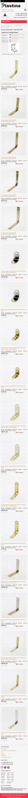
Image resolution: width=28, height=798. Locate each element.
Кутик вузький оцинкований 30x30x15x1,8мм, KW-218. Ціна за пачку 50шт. (13, 348)
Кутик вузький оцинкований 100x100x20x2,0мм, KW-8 (8, 83)
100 (10, 35)
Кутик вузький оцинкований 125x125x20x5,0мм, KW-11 (8, 195)
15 (12, 40)
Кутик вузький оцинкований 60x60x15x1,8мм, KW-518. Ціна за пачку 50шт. (13, 582)
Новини (3, 753)
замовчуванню (10, 54)
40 (16, 34)
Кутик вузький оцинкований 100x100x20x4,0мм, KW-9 (8, 120)
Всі (10, 34)
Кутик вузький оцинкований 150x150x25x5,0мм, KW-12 (8, 233)
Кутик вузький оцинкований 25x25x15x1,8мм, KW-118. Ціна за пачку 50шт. (13, 272)
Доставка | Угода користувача (8, 750)
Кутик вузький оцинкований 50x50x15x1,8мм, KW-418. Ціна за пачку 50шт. (13, 505)
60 (19, 34)
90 (23, 34)
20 (14, 40)
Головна (3, 25)
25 (12, 34)
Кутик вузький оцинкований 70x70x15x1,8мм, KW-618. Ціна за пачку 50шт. (13, 658)
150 (17, 35)
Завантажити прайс (6, 757)
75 (21, 34)
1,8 (12, 41)
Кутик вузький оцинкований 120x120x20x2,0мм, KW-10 (8, 158)
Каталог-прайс (5, 14)
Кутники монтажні (9, 25)
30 (14, 34)
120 (12, 35)
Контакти (3, 755)
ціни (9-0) (20, 54)
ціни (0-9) (16, 54)
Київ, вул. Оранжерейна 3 (20, 17)
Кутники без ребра (18, 25)
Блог (2, 752)
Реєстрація (4, 749)
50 (17, 34)
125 (15, 35)
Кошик (2, 0)
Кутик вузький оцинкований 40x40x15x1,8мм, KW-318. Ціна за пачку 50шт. (13, 426)
